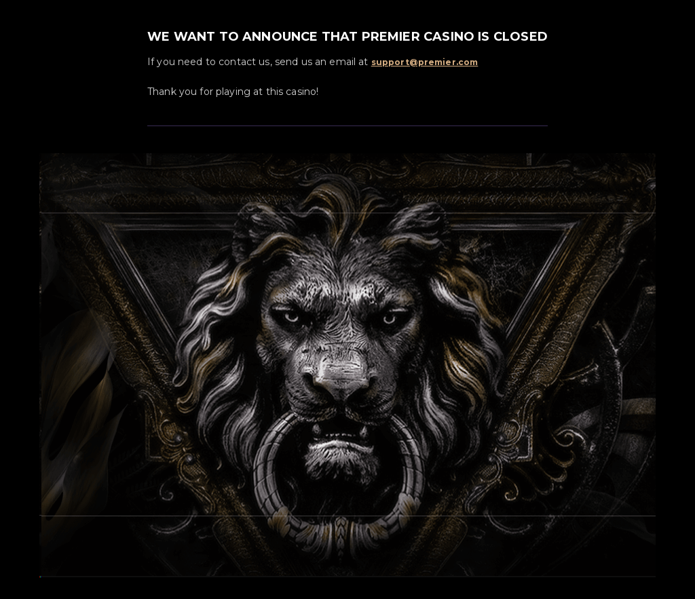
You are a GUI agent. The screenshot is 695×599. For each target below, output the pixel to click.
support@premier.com (424, 62)
